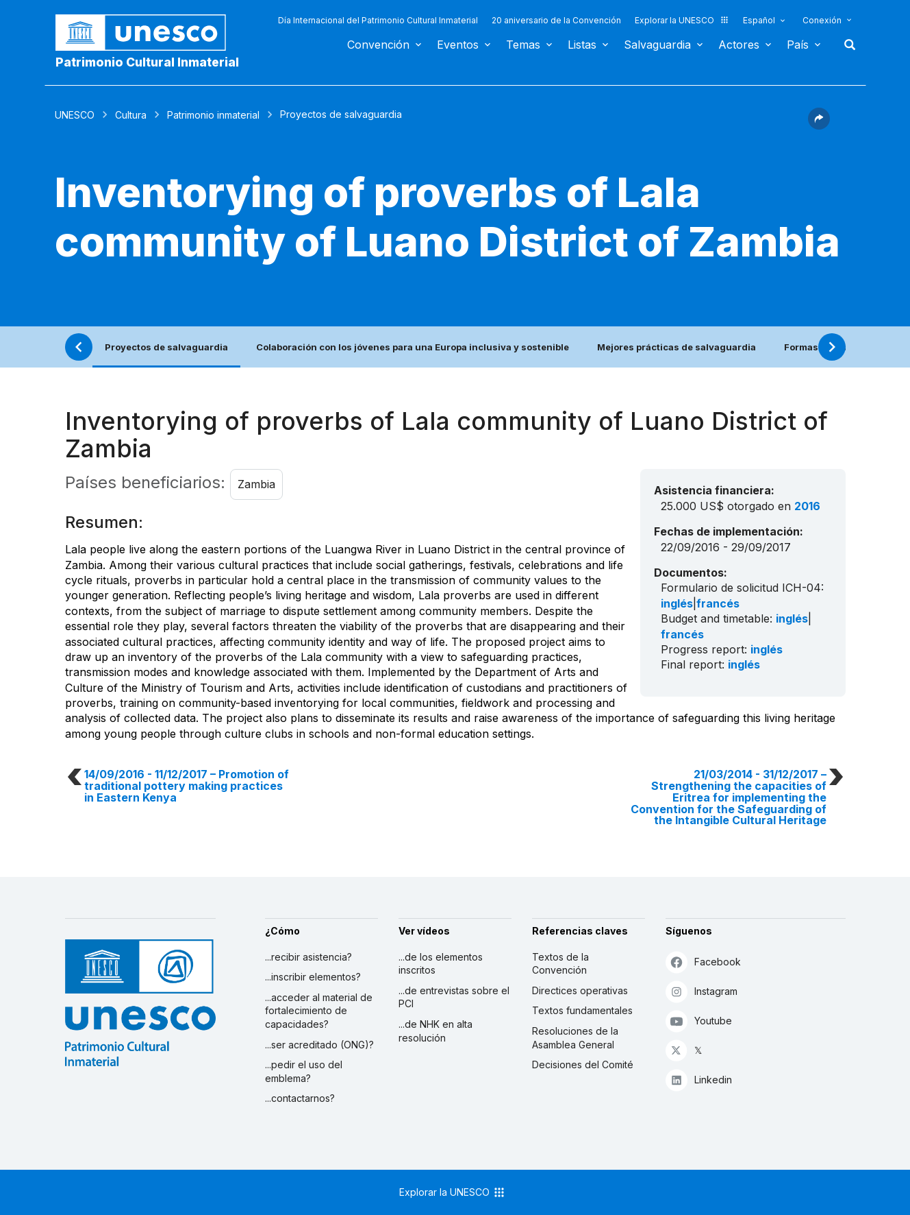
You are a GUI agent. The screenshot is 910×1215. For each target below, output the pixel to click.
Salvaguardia (657, 44)
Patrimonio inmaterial (213, 115)
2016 (807, 506)
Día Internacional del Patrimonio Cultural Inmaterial (378, 20)
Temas (523, 44)
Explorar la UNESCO (682, 20)
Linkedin (699, 1079)
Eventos (458, 44)
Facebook (703, 961)
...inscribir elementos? (313, 977)
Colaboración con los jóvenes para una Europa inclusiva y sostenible (412, 346)
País (798, 44)
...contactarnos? (300, 1098)
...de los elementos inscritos (441, 963)
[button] (819, 125)
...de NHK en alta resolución (435, 1031)
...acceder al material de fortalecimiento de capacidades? (318, 1010)
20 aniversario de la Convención (556, 20)
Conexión (822, 20)
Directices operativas (580, 990)
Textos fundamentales (582, 1010)
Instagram (701, 991)
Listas (582, 44)
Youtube (699, 1020)
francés (718, 603)
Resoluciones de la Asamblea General (575, 1037)
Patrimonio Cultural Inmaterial (147, 62)
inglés (677, 603)
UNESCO (74, 115)
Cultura (131, 115)
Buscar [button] (845, 44)
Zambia (256, 484)
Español (759, 20)
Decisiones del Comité (582, 1064)
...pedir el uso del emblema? (303, 1071)
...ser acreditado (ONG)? (319, 1044)
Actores (738, 44)
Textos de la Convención (560, 963)
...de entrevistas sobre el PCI (454, 997)
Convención (378, 44)
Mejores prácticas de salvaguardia (676, 346)
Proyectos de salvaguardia (166, 346)
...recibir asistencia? (308, 957)
